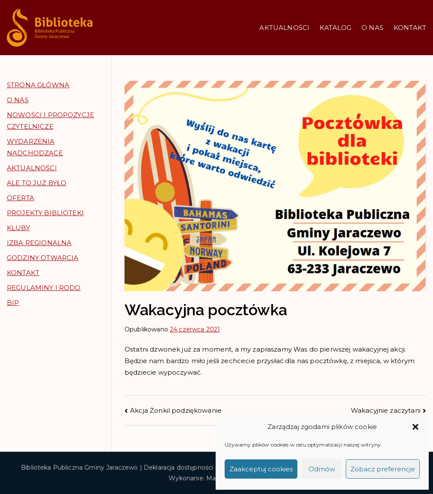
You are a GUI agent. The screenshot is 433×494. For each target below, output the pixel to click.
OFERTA (20, 198)
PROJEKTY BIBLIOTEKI (45, 213)
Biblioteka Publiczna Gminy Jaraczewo (79, 467)
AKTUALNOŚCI (284, 28)
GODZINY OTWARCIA (42, 258)
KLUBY (18, 228)
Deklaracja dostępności (178, 467)
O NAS (372, 28)
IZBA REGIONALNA (39, 243)
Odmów (321, 469)
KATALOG (335, 28)
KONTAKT (410, 28)
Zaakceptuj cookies (261, 469)
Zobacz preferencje (382, 469)
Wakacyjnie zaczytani (386, 410)
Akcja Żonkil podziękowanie (176, 410)
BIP (13, 303)
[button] (415, 427)
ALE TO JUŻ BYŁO (36, 183)
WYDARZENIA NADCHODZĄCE (35, 147)
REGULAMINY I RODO (44, 288)
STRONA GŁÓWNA (38, 85)
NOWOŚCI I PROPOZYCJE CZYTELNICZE (50, 120)
